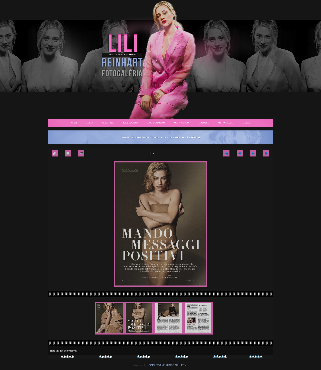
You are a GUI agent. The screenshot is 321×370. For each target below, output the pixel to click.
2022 (156, 137)
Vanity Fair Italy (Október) (182, 137)
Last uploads (131, 122)
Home (74, 122)
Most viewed (181, 122)
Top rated (203, 122)
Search (246, 122)
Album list (108, 122)
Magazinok (142, 137)
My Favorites (225, 122)
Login (89, 122)
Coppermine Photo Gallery (167, 365)
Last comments (156, 122)
